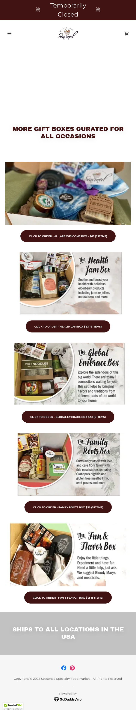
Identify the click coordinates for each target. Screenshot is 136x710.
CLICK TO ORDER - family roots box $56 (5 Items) (68, 507)
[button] (14, 33)
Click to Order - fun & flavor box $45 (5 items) (68, 597)
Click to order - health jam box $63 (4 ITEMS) (68, 326)
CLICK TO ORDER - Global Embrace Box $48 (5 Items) (68, 417)
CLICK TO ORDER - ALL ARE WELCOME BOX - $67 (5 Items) (68, 236)
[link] (68, 33)
